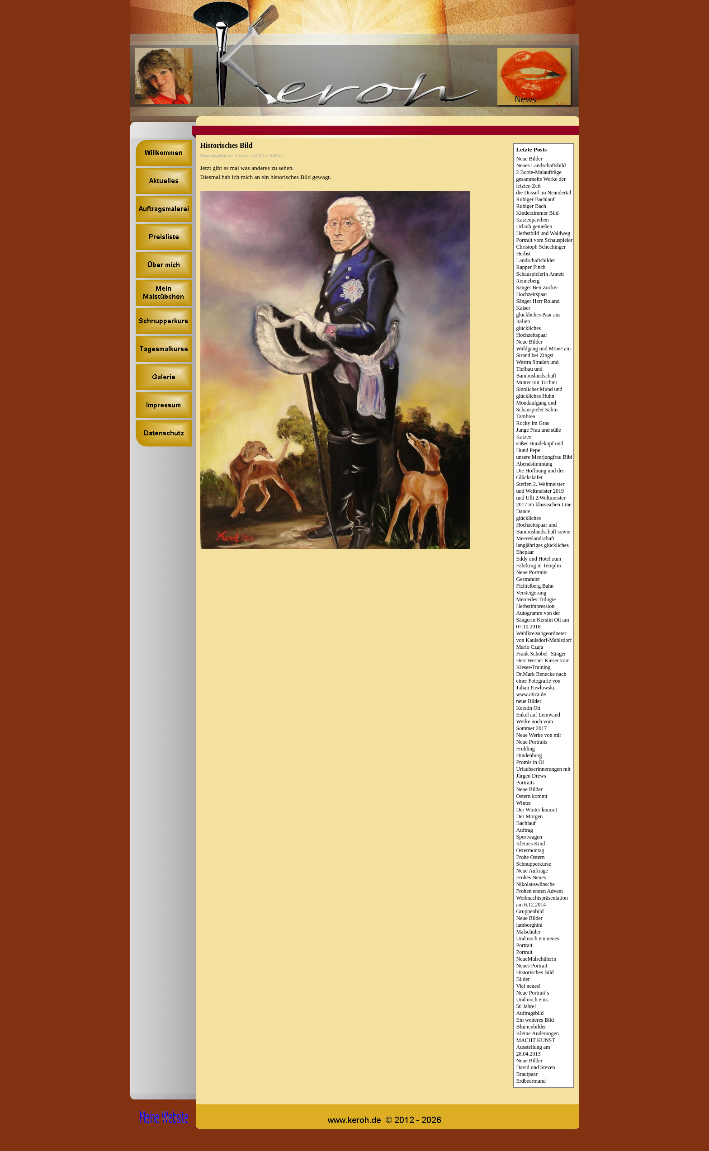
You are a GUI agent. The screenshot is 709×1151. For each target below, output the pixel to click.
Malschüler (528, 932)
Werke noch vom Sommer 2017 (534, 724)
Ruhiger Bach (531, 206)
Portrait (524, 952)
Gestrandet (528, 579)
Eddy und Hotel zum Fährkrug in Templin (539, 562)
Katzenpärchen (532, 220)
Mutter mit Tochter (537, 382)
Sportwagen (529, 837)
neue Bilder (529, 701)
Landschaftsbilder (535, 260)
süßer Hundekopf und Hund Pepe (539, 446)
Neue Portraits (532, 572)
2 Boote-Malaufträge (539, 172)
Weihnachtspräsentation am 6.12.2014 (542, 901)
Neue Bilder (529, 159)
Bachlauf (526, 823)
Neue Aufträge (532, 871)
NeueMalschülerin (536, 959)
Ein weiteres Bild (535, 1020)
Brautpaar (527, 1074)
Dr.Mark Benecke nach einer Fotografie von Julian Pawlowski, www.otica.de (541, 684)
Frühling (525, 748)
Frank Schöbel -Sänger (541, 654)
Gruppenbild (530, 911)
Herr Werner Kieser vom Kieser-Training (543, 663)
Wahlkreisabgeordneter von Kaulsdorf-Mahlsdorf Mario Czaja (544, 640)
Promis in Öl (530, 762)
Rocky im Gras (532, 423)
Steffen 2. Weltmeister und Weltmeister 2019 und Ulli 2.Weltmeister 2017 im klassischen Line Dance (544, 497)
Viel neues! (528, 986)
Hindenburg (529, 755)
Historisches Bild (535, 972)
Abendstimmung (534, 464)
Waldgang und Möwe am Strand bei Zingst (543, 352)
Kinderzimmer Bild (537, 213)
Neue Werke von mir (539, 735)
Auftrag (524, 830)
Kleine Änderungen (537, 1033)
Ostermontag (530, 850)
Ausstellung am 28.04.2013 (533, 1050)
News (243, 156)
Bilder (523, 979)
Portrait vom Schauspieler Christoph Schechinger (544, 243)
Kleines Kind (530, 843)
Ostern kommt (532, 796)
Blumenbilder (531, 1027)
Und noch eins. (532, 999)
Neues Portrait (532, 965)
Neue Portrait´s (532, 993)
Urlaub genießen (534, 226)
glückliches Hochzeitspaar (532, 331)
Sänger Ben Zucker (537, 287)
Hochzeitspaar (532, 294)
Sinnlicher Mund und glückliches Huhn (539, 392)
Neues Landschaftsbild (541, 165)
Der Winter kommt (537, 810)
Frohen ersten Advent (539, 891)
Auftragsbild (530, 1013)
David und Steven (535, 1067)
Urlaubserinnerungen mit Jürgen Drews (543, 772)
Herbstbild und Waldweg (543, 233)
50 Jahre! (526, 1006)
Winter (523, 803)
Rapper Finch (531, 267)
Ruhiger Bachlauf (535, 199)
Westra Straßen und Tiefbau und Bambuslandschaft (537, 369)
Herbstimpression (535, 606)
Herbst (523, 253)
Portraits (525, 782)
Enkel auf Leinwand (538, 715)
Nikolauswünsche (535, 884)
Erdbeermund (531, 1081)
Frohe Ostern (530, 857)
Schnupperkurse (533, 864)
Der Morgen (529, 816)
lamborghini (529, 925)
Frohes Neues (531, 877)
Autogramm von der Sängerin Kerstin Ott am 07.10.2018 (542, 620)
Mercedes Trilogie (536, 599)
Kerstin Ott (528, 708)
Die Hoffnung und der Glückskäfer (540, 474)
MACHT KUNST (535, 1040)
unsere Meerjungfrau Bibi (544, 457)
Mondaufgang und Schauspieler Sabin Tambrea (537, 410)
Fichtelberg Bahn (535, 586)
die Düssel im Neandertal (544, 192)
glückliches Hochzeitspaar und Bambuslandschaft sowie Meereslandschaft (543, 528)
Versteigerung (531, 593)
